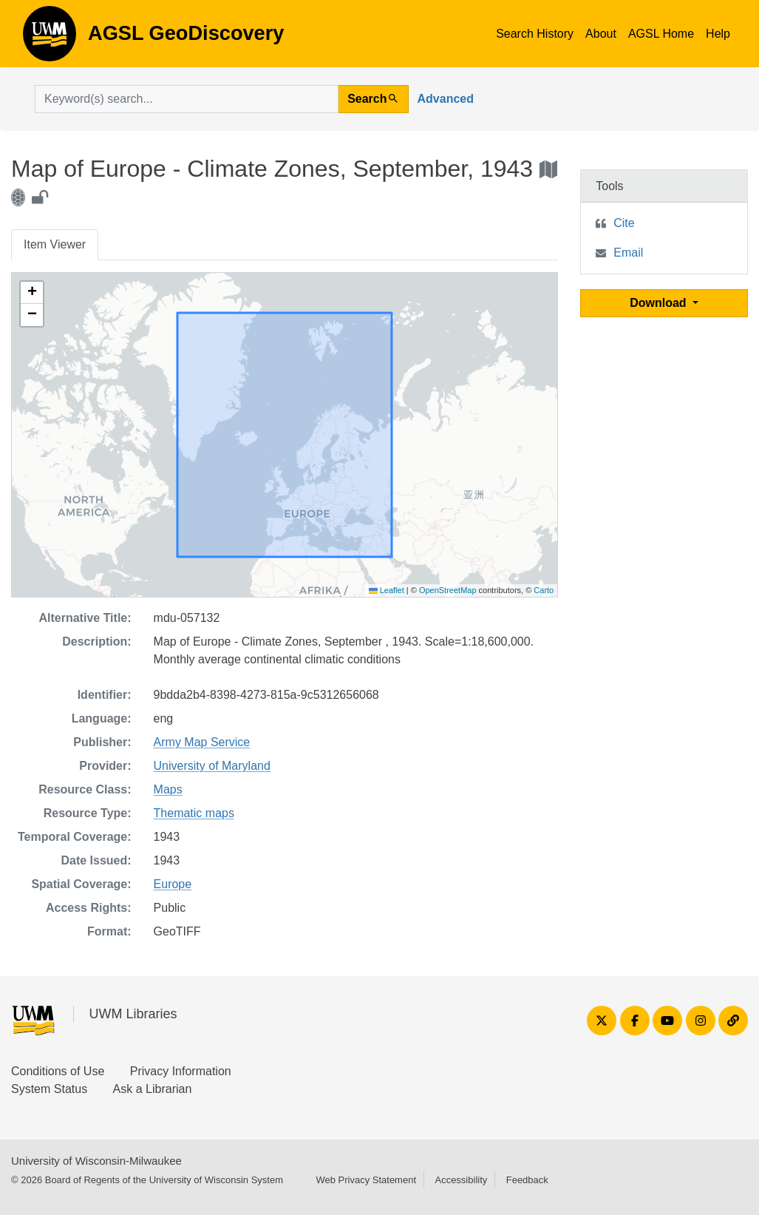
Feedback (527, 1179)
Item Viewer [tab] (55, 244)
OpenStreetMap (448, 590)
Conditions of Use (57, 1071)
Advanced (446, 98)
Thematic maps (194, 813)
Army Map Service (202, 742)
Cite (623, 223)
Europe (173, 884)
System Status (49, 1089)
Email (628, 252)
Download (660, 303)
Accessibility (461, 1179)
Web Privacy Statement (366, 1179)
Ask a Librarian (152, 1089)
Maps (168, 789)
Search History (534, 33)
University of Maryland (212, 765)
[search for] (186, 99)
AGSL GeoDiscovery (49, 38)
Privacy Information (180, 1071)
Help (718, 33)
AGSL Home (661, 33)
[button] (32, 293)
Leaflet (386, 590)
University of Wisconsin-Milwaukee (96, 1160)
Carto (544, 590)
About (600, 33)
